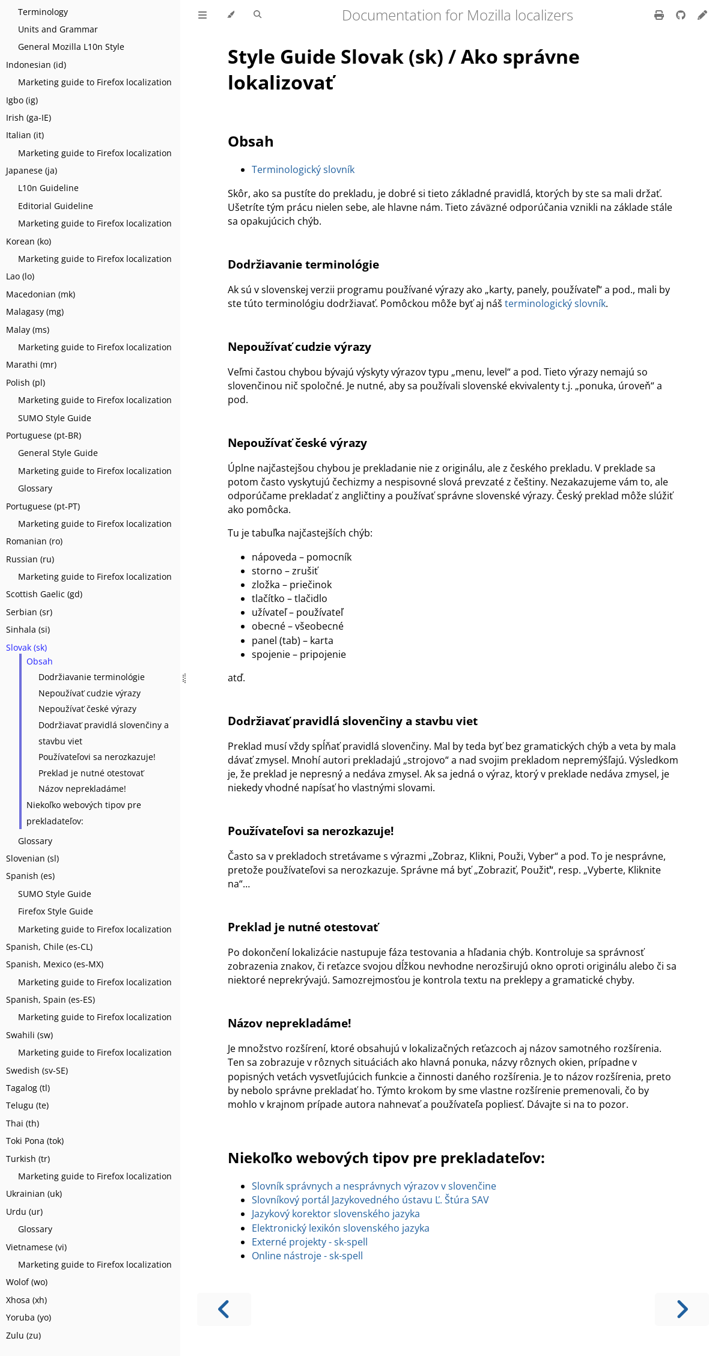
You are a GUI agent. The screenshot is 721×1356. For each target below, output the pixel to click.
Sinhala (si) (28, 629)
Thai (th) (22, 1123)
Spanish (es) (30, 875)
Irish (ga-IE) (28, 117)
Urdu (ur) (24, 1211)
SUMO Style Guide (54, 418)
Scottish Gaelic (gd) (44, 594)
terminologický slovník (555, 303)
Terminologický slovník (303, 169)
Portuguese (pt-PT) (43, 506)
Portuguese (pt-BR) (43, 435)
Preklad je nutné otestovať (91, 773)
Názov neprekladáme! (82, 788)
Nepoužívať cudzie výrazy (89, 693)
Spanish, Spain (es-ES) (50, 999)
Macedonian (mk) (40, 294)
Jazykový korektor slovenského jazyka (336, 1213)
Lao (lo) (20, 276)
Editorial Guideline (55, 205)
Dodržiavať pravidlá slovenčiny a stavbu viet (103, 733)
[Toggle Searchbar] (257, 15)
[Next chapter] (682, 1309)
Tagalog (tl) (28, 1087)
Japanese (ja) (31, 170)
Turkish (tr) (28, 1158)
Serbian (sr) (29, 612)
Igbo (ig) (22, 100)
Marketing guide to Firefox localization (95, 82)
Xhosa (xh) (26, 1300)
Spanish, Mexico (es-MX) (54, 964)
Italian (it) (25, 135)
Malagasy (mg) (35, 311)
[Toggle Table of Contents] (202, 15)
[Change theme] (230, 15)
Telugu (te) (27, 1105)
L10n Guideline (48, 187)
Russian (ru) (30, 559)
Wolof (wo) (26, 1282)
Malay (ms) (27, 329)
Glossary (35, 488)
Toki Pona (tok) (35, 1140)
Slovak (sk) (26, 647)
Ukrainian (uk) (34, 1193)
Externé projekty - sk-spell (310, 1241)
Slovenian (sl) (32, 858)
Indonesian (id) (36, 64)
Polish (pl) (25, 382)
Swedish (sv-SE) (37, 1070)
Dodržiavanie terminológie (91, 677)
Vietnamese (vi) (36, 1247)
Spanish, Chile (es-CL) (49, 946)
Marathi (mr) (31, 364)
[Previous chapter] (224, 1309)
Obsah (39, 661)
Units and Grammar (58, 29)
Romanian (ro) (34, 541)
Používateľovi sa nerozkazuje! (97, 756)
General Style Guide (58, 452)
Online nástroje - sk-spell (307, 1255)
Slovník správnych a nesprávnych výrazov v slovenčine (374, 1186)
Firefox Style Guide (55, 911)
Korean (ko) (28, 241)
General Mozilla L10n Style (71, 46)
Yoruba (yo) (28, 1317)
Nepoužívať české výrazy (87, 708)
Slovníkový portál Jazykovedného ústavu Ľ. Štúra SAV (370, 1199)
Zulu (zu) (23, 1335)
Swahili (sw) (29, 1035)
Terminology (43, 11)
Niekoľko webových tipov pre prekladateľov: (83, 813)
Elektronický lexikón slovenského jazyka (341, 1228)
